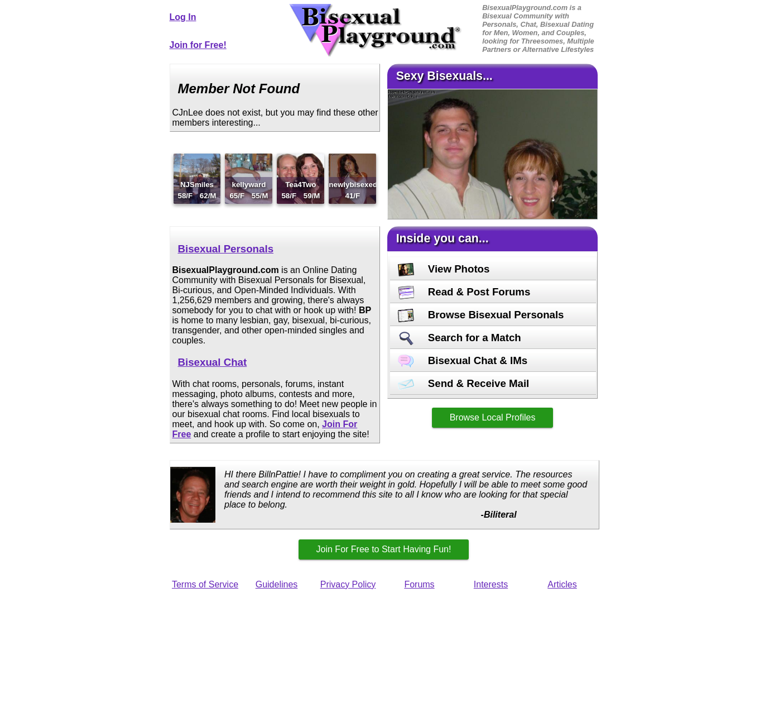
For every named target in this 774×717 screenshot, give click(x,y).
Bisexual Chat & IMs (463, 360)
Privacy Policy (348, 584)
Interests (491, 584)
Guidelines (277, 584)
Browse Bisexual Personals (481, 315)
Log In (183, 17)
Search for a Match (459, 337)
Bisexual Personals (226, 249)
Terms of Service (205, 584)
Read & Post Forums (464, 292)
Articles (561, 584)
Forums (419, 584)
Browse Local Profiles (493, 417)
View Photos (444, 269)
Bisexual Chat (212, 362)
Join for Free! (198, 45)
